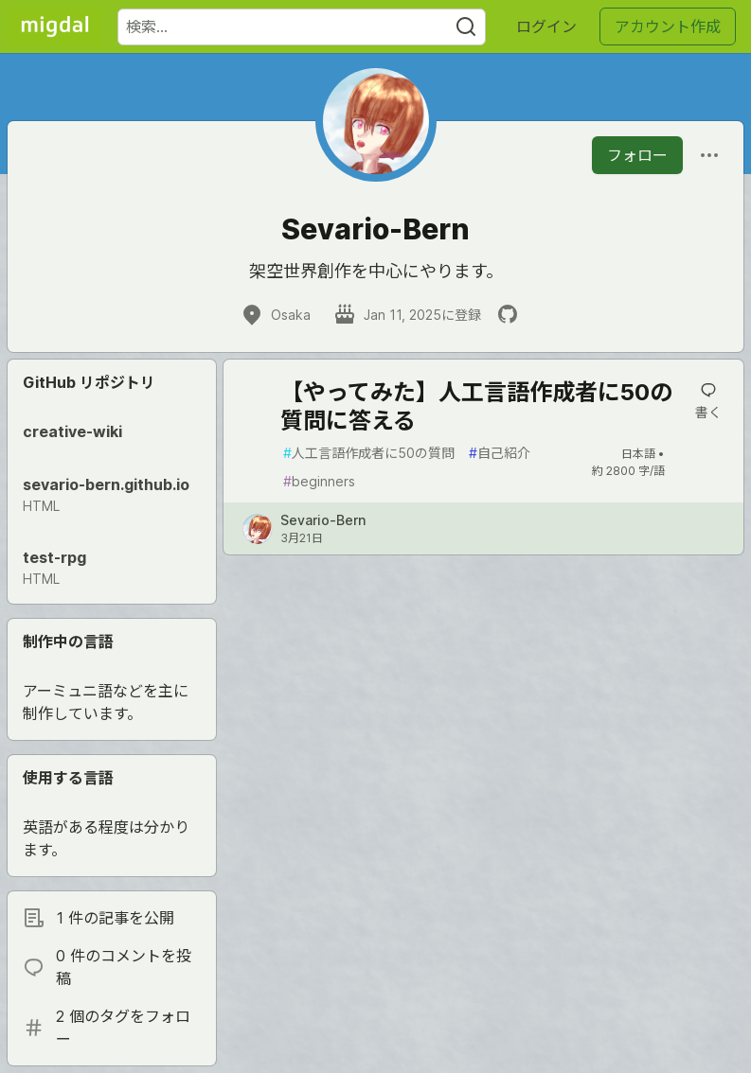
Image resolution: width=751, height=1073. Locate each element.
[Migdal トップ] (55, 26)
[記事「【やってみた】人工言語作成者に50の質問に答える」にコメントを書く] (707, 401)
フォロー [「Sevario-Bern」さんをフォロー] (637, 155)
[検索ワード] (301, 27)
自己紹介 (499, 453)
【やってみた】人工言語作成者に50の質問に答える (476, 406)
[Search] (466, 26)
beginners (319, 481)
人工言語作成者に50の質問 (369, 453)
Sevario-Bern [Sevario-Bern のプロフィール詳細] (323, 520)
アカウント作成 (668, 26)
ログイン (546, 26)
